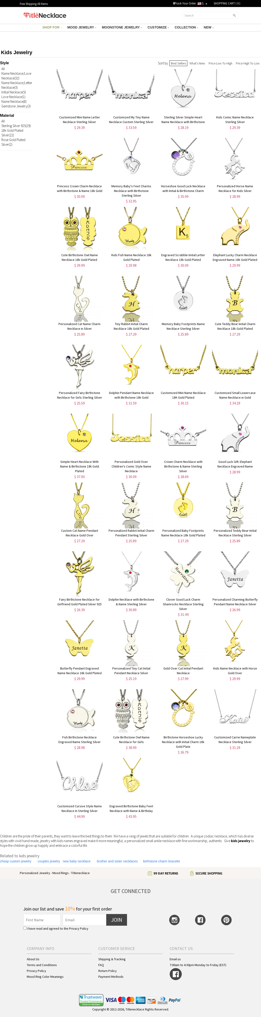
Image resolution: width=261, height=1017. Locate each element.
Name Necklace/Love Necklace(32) (16, 75)
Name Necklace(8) (14, 101)
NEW (209, 27)
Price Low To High (220, 63)
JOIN (116, 919)
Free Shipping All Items (34, 4)
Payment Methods (111, 976)
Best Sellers (178, 63)
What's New (197, 63)
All (3, 69)
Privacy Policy (78, 928)
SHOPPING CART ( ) (227, 3)
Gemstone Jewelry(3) (16, 106)
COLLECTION (186, 27)
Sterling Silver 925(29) (16, 126)
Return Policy (107, 971)
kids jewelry (240, 841)
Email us (175, 959)
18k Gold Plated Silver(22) (12, 132)
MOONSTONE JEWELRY (122, 27)
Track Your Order (184, 3)
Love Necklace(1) (13, 97)
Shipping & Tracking (112, 959)
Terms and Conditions (42, 965)
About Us (33, 959)
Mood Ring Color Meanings (45, 976)
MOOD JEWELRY (81, 27)
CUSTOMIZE (158, 27)
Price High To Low (248, 63)
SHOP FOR (52, 27)
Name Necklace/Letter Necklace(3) (16, 85)
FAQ (101, 965)
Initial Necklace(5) (13, 92)
